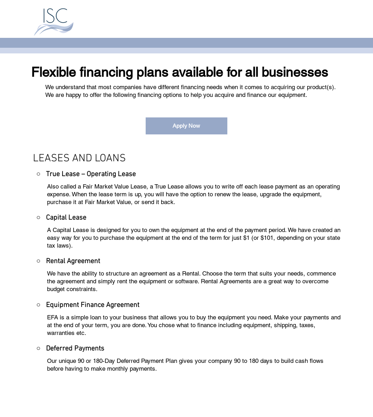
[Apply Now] (186, 125)
